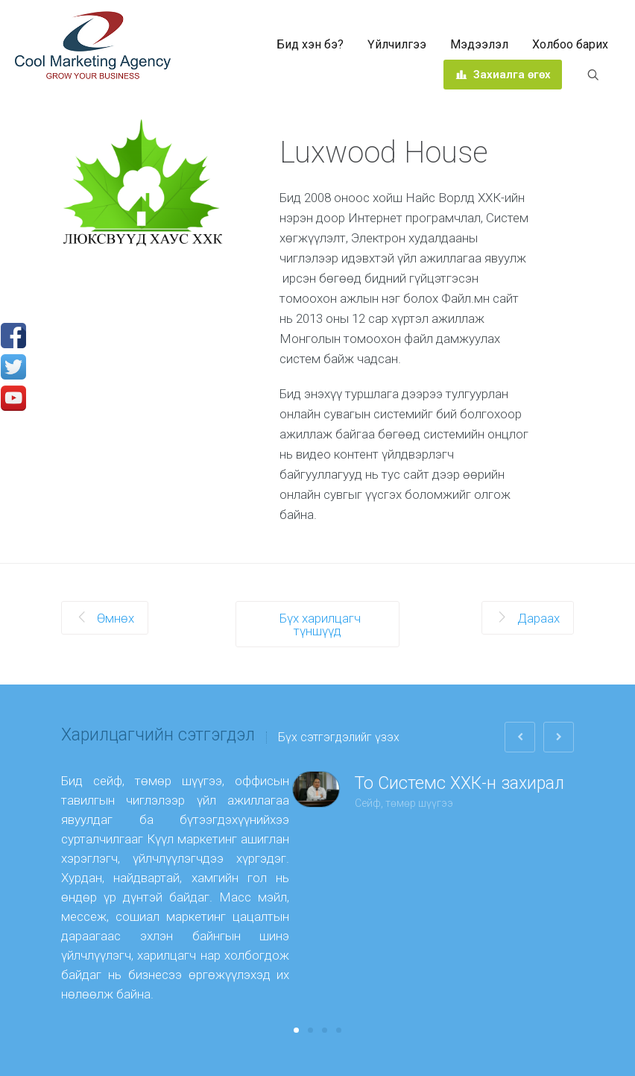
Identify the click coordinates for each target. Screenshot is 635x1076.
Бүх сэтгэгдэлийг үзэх (338, 737)
